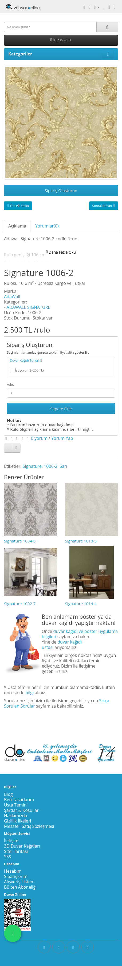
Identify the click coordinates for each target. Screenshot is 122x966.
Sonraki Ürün (103, 205)
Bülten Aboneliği (20, 887)
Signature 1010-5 (81, 541)
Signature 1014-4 (81, 603)
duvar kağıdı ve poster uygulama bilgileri (80, 634)
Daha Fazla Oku (61, 251)
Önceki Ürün (18, 205)
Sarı (63, 466)
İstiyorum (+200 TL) (27, 370)
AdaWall (12, 297)
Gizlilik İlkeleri (17, 821)
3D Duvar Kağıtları (22, 846)
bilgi (30, 693)
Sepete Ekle (61, 408)
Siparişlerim (15, 876)
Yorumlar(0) (47, 226)
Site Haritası (16, 851)
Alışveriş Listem (19, 882)
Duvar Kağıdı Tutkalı (26, 360)
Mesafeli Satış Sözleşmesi (29, 826)
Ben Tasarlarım (19, 800)
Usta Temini (16, 805)
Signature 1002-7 (20, 603)
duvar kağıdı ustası (62, 644)
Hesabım (13, 871)
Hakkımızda (15, 816)
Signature (32, 466)
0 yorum (39, 438)
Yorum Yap (62, 438)
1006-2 (50, 466)
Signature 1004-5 (20, 541)
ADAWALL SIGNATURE (28, 307)
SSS (7, 857)
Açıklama (17, 226)
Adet (10, 384)
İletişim (11, 841)
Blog (8, 794)
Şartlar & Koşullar (21, 810)
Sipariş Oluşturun (61, 190)
